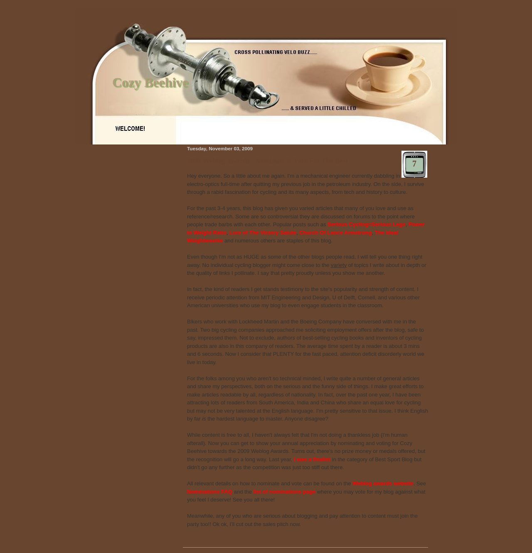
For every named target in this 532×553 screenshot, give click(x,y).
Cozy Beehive (150, 82)
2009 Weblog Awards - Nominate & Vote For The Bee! (267, 161)
